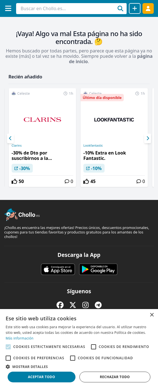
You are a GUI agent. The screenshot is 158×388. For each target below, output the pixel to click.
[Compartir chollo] (134, 8)
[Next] (147, 138)
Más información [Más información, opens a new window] (19, 338)
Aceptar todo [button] (41, 376)
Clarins (16, 145)
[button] (79, 366)
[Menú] (8, 8)
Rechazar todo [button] (115, 376)
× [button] (152, 315)
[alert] (79, 348)
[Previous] (10, 138)
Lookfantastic (93, 145)
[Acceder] (148, 8)
